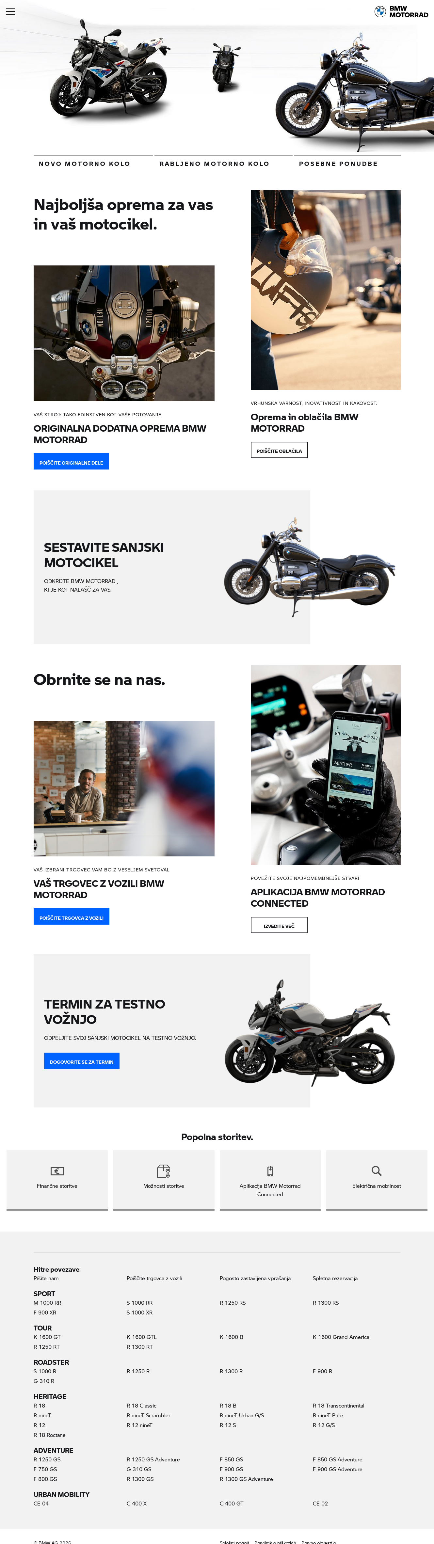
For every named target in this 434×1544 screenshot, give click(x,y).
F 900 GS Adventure (337, 1469)
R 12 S (228, 1425)
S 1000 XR (140, 1312)
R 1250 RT (47, 1346)
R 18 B (228, 1405)
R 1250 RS (233, 1302)
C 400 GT (232, 1503)
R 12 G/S (324, 1425)
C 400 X (137, 1503)
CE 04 (41, 1503)
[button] (11, 11)
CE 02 (320, 1503)
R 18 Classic (141, 1405)
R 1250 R (138, 1371)
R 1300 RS (326, 1302)
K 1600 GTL (142, 1337)
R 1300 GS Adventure (246, 1479)
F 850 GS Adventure (337, 1459)
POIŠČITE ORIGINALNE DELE (71, 461)
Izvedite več (279, 925)
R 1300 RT (140, 1346)
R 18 (39, 1405)
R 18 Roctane (50, 1435)
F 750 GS (45, 1469)
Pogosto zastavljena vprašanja (255, 1278)
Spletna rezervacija (335, 1278)
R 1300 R (231, 1371)
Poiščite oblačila (279, 449)
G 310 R (44, 1381)
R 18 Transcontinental (338, 1405)
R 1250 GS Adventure (153, 1459)
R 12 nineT (140, 1425)
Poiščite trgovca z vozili (72, 916)
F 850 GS (231, 1459)
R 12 (39, 1425)
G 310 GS (139, 1469)
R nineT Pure (328, 1415)
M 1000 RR (47, 1302)
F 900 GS (231, 1469)
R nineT (42, 1415)
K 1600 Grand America (341, 1337)
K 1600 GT (47, 1337)
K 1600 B (231, 1337)
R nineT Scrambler (148, 1415)
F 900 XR (45, 1312)
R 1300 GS (140, 1479)
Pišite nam (46, 1278)
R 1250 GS (47, 1459)
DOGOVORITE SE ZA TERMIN (82, 1060)
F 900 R (322, 1371)
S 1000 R (45, 1371)
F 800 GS (45, 1479)
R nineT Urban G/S (242, 1415)
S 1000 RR (140, 1302)
